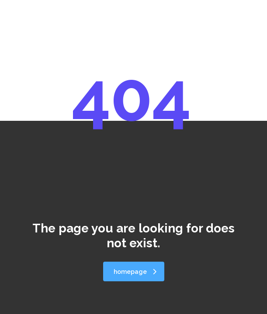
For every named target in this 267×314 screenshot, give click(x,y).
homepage (135, 271)
